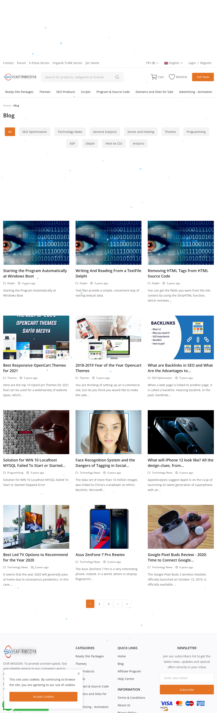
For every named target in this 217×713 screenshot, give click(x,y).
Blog (121, 664)
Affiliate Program (129, 671)
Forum (21, 63)
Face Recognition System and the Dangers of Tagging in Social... (105, 462)
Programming (196, 132)
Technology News (70, 132)
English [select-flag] (173, 63)
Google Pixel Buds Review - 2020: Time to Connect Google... (177, 557)
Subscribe (187, 690)
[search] (117, 77)
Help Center (126, 679)
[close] (79, 674)
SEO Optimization (34, 132)
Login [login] (192, 63)
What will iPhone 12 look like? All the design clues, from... (180, 462)
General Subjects (105, 132)
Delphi (90, 143)
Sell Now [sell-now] (203, 77)
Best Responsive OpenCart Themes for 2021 (34, 368)
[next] (118, 604)
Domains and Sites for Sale (154, 92)
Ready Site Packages (19, 92)
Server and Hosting (140, 132)
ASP (72, 143)
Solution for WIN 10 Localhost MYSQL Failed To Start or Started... (34, 462)
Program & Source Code (113, 92)
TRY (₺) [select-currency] (152, 63)
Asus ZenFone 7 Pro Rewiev (100, 554)
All (10, 132)
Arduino (138, 143)
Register (206, 63)
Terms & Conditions (131, 698)
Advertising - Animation (195, 92)
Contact (8, 63)
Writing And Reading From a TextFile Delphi (108, 273)
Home (7, 105)
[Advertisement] (108, 29)
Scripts (86, 92)
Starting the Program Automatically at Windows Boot (35, 273)
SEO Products (65, 92)
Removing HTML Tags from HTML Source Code (178, 273)
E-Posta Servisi (39, 63)
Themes (44, 92)
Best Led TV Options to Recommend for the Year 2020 (35, 557)
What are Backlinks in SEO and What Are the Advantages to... (180, 368)
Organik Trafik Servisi (67, 63)
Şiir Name (92, 63)
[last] (127, 604)
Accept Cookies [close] (43, 697)
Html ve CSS (113, 143)
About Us (124, 705)
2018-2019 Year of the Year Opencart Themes (108, 368)
